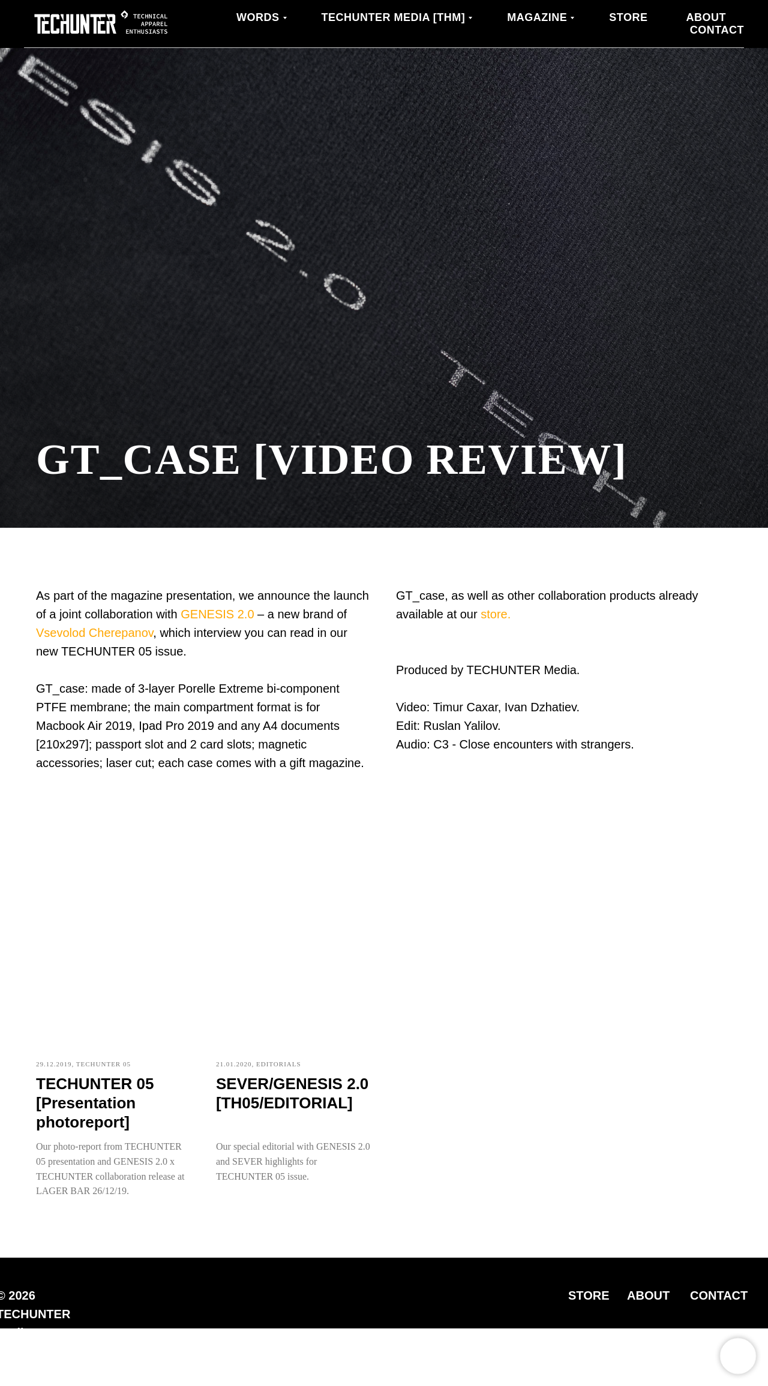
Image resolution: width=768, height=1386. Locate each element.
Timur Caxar (465, 707)
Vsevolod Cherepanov (94, 632)
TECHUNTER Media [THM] (394, 17)
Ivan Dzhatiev (541, 707)
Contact (717, 30)
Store (628, 17)
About (706, 17)
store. (496, 614)
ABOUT (648, 1295)
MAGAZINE (537, 17)
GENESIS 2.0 (217, 614)
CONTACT (719, 1295)
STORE (589, 1295)
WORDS (258, 17)
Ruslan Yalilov (460, 725)
